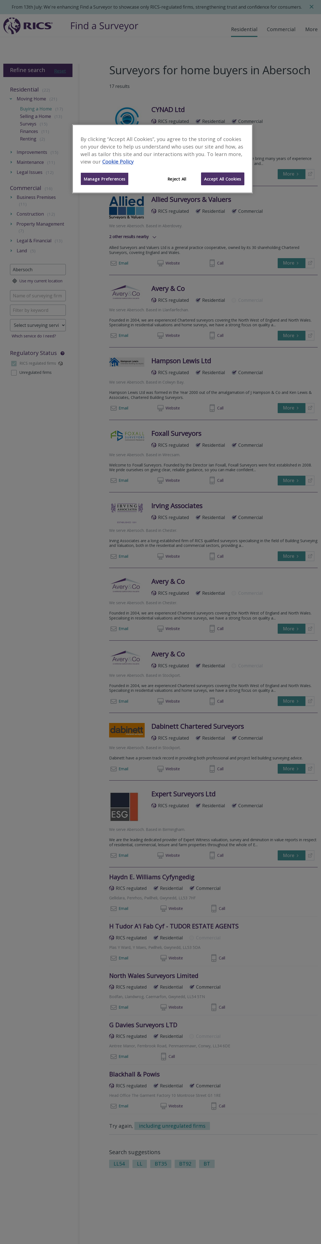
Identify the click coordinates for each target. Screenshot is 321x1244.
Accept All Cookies (222, 179)
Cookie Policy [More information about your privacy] (118, 161)
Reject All (176, 179)
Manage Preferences (105, 179)
